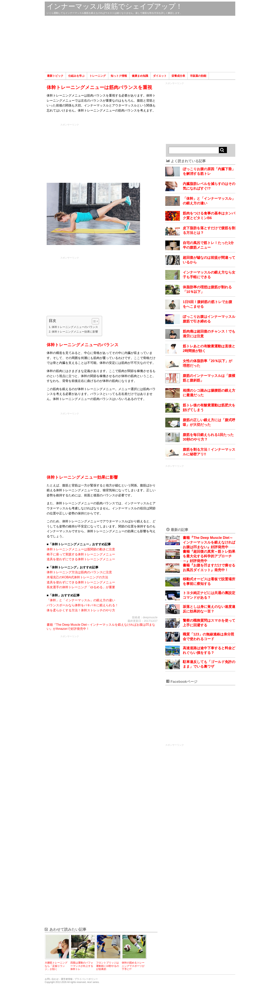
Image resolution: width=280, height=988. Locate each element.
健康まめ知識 (140, 75)
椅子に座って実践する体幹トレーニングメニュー (81, 554)
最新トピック (55, 75)
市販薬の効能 (198, 75)
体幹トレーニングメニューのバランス (75, 326)
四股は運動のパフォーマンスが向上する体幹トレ (81, 966)
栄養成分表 (178, 75)
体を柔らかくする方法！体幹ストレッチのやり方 (81, 610)
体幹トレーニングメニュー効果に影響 (75, 331)
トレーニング (97, 75)
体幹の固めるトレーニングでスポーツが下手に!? (133, 966)
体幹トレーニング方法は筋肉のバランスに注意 (79, 572)
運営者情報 (67, 979)
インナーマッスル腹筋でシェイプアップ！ (115, 6)
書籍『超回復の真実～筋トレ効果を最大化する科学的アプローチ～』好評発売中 (209, 556)
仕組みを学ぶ (76, 75)
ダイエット (160, 75)
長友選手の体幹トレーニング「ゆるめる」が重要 (81, 587)
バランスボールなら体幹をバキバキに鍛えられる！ (82, 605)
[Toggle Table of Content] (93, 321)
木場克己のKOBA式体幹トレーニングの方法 (77, 577)
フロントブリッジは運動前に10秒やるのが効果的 (107, 966)
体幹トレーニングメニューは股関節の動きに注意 (81, 549)
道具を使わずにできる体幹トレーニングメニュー (81, 559)
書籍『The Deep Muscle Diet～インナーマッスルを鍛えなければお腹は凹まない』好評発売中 (209, 542)
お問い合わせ (52, 979)
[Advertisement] (140, 44)
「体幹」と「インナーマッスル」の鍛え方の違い (81, 600)
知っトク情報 (119, 75)
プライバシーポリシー (86, 979)
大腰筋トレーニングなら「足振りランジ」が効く (56, 966)
